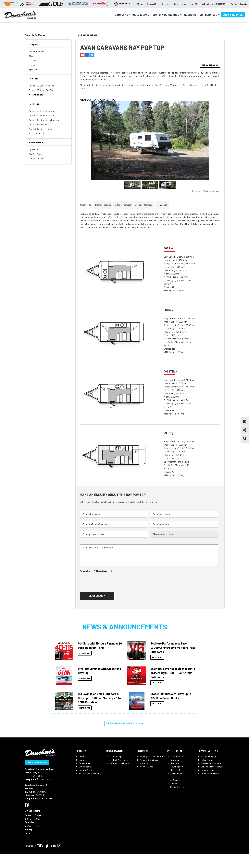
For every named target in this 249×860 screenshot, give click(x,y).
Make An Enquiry (208, 756)
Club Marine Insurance (211, 763)
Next (215, 143)
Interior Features (103, 204)
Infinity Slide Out (36, 133)
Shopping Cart (85, 766)
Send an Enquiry (210, 65)
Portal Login (84, 763)
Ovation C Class (36, 158)
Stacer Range (115, 756)
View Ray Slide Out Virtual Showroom (97, 99)
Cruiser (32, 65)
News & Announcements (124, 626)
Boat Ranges (115, 751)
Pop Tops (34, 78)
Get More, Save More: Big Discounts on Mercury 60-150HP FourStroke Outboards (172, 673)
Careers (166, 4)
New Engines (176, 766)
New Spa (174, 759)
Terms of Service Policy (90, 773)
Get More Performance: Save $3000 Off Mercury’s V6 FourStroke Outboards (172, 648)
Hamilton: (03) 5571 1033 (214, 4)
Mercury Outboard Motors (151, 756)
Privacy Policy (85, 770)
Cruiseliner (34, 60)
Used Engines (176, 770)
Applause (33, 149)
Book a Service (233, 14)
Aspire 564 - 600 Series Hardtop (44, 119)
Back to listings (87, 34)
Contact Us (152, 4)
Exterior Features (123, 204)
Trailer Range (176, 773)
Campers (33, 44)
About (140, 4)
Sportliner (33, 69)
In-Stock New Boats (119, 759)
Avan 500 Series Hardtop (40, 124)
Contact (82, 759)
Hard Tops (34, 103)
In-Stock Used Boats (119, 763)
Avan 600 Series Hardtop (40, 128)
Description (85, 204)
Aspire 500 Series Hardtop (41, 115)
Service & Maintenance (211, 766)
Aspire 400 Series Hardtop (41, 110)
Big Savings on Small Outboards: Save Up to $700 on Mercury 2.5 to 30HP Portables (99, 698)
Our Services (208, 14)
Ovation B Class (36, 154)
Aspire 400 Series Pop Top (41, 85)
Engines (142, 751)
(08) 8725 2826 (44, 798)
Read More (84, 653)
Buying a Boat (207, 751)
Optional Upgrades (143, 204)
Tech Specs (161, 204)
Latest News (180, 4)
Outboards (171, 14)
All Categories (176, 756)
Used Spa (174, 763)
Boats (157, 14)
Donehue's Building (210, 773)
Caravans (121, 14)
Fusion (173, 783)
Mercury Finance (208, 770)
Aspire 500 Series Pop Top (41, 90)
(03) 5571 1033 (44, 779)
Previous (85, 143)
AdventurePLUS (36, 51)
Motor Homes (36, 142)
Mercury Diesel (146, 766)
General (81, 751)
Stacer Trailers (177, 786)
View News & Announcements (124, 723)
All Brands (175, 780)
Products (189, 14)
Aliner (31, 56)
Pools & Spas (140, 14)
